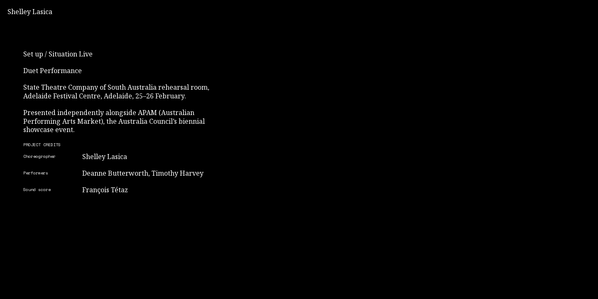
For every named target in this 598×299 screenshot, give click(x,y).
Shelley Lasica (29, 11)
